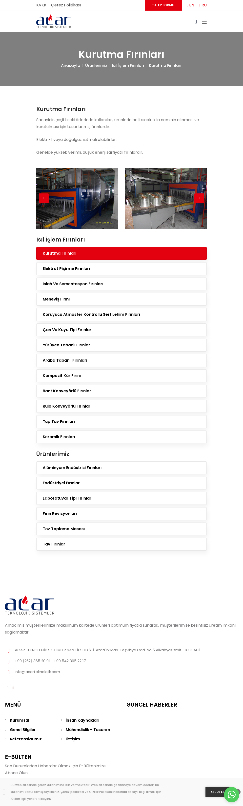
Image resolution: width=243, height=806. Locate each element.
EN (190, 5)
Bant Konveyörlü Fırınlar (67, 391)
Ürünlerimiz (96, 65)
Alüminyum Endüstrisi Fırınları (72, 467)
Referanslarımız (26, 739)
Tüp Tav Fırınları (59, 421)
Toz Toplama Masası (64, 529)
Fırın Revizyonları (60, 513)
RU (203, 5)
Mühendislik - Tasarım (88, 729)
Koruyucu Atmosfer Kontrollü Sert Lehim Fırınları (91, 314)
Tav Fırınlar (54, 544)
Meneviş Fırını (56, 299)
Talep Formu (163, 5)
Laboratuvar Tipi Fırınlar (67, 498)
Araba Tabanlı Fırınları (65, 360)
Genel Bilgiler (23, 729)
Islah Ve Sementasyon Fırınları (73, 284)
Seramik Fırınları (59, 437)
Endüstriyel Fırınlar (61, 483)
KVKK (41, 5)
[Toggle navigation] (204, 22)
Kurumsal (19, 720)
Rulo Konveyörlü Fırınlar (66, 406)
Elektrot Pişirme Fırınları (66, 268)
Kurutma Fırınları (165, 65)
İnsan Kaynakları (82, 720)
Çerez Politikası (66, 5)
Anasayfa (70, 65)
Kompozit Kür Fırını (62, 375)
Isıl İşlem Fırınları (128, 65)
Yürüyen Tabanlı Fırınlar (66, 345)
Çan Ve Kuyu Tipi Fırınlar (67, 330)
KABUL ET (217, 792)
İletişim (73, 739)
